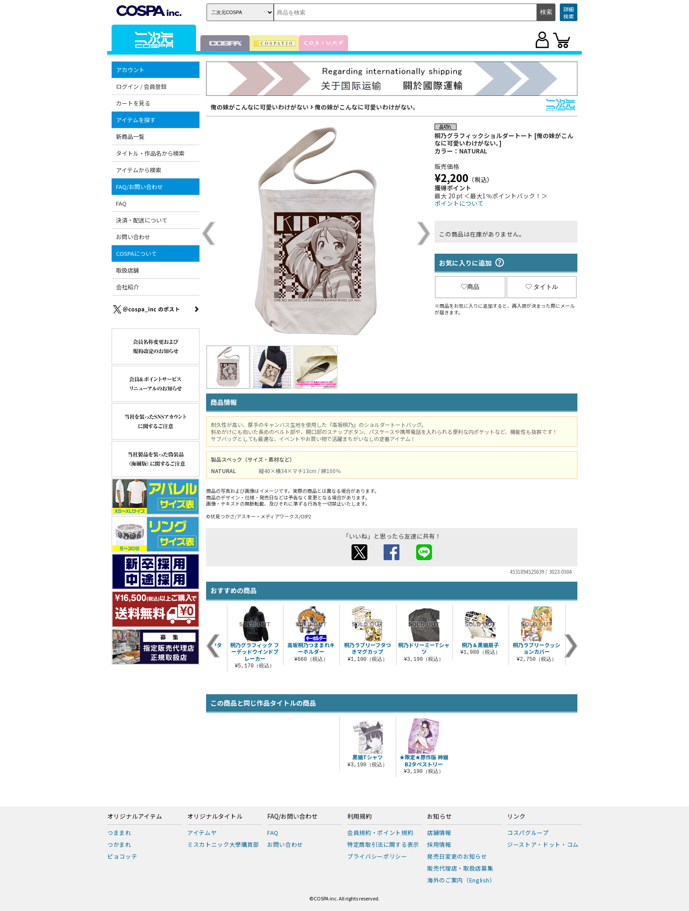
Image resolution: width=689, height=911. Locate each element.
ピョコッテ (122, 856)
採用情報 (439, 844)
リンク (516, 816)
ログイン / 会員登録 (141, 86)
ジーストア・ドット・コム (543, 844)
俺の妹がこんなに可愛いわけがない (259, 106)
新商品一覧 (130, 136)
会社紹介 (127, 287)
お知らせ (439, 816)
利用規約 (359, 816)
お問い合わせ (133, 237)
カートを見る (133, 103)
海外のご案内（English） (461, 880)
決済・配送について (141, 220)
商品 (470, 286)
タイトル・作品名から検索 (150, 153)
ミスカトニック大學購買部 (223, 844)
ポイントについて (459, 203)
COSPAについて (136, 253)
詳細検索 (568, 12)
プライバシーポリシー (377, 856)
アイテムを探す (136, 120)
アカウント (130, 70)
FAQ (121, 203)
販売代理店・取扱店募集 (460, 868)
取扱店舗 (127, 270)
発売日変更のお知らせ (457, 856)
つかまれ (119, 844)
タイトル (542, 286)
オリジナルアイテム (134, 816)
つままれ (119, 832)
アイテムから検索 (138, 170)
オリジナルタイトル (215, 816)
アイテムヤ (202, 832)
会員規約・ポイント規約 (380, 832)
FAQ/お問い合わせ (139, 186)
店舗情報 (439, 832)
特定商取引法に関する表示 (383, 844)
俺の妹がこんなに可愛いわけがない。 (367, 106)
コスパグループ (528, 832)
